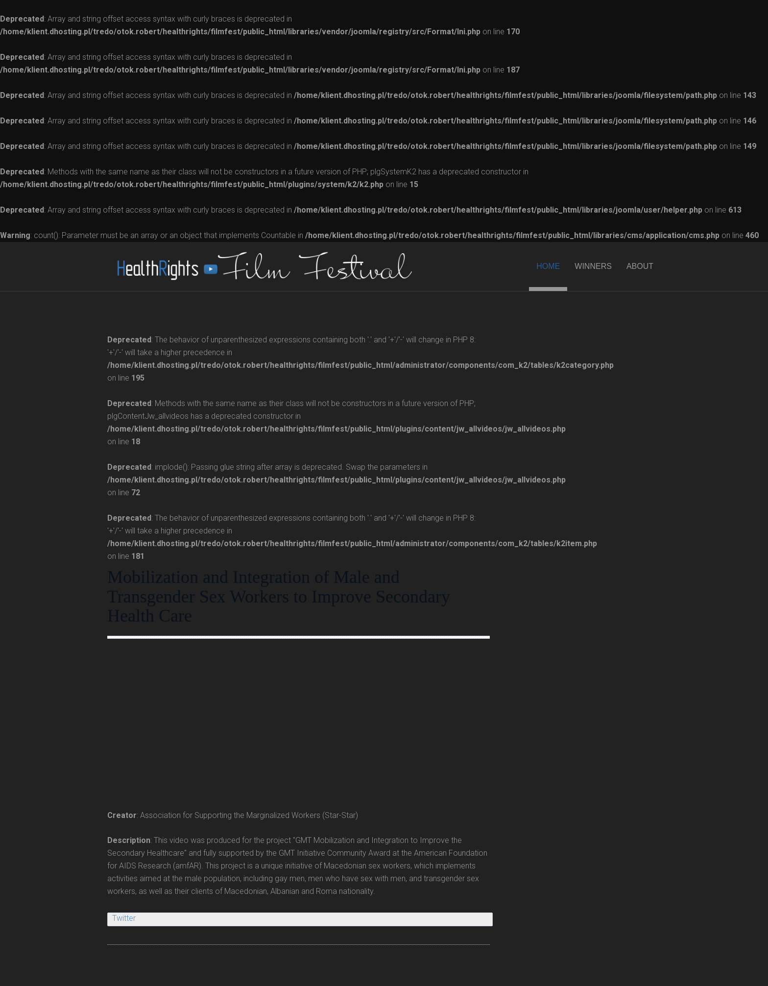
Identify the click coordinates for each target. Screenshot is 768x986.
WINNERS (593, 266)
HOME (548, 266)
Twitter (124, 918)
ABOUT (639, 266)
